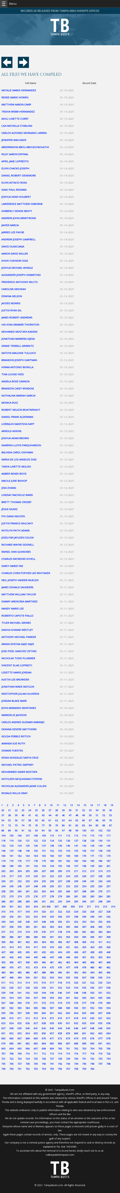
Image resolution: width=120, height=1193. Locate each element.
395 (84, 937)
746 (92, 1063)
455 (3, 962)
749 (3, 1068)
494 (92, 972)
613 (36, 1018)
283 (92, 896)
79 (56, 825)
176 (20, 861)
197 (76, 866)
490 (60, 972)
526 (11, 987)
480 (92, 967)
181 (60, 861)
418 (44, 947)
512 (11, 982)
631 (68, 1023)
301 (11, 906)
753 (36, 1068)
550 (92, 992)
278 (52, 896)
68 (97, 820)
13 (71, 805)
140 (68, 845)
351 (68, 921)
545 (52, 992)
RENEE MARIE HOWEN (14, 97)
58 (29, 820)
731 (84, 1058)
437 (84, 952)
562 (76, 997)
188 (3, 866)
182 (68, 861)
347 (36, 921)
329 (3, 916)
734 (108, 1058)
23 (23, 810)
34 (97, 810)
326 (92, 911)
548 (76, 992)
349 (52, 921)
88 (2, 830)
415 (20, 947)
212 (84, 871)
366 (76, 926)
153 (60, 850)
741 (52, 1063)
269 (92, 891)
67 (90, 820)
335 (52, 916)
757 (68, 1068)
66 (83, 820)
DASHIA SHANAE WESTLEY (17, 629)
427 (3, 952)
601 (52, 1013)
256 (100, 886)
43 (43, 815)
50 (90, 815)
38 (9, 815)
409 (84, 942)
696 (28, 1048)
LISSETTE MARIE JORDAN (16, 672)
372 (11, 932)
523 (100, 982)
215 (108, 871)
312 (97, 906)
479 (84, 967)
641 (36, 1028)
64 (70, 820)
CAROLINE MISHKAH (13, 289)
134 (20, 845)
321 (52, 911)
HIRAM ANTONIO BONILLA (17, 367)
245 (11, 886)
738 (28, 1063)
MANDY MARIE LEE (12, 608)
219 (28, 876)
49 (83, 815)
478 (76, 967)
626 (28, 1023)
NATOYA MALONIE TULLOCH (18, 353)
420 (60, 947)
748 (108, 1063)
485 (20, 972)
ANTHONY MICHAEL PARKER (18, 637)
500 (28, 977)
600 (44, 1013)
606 (92, 1013)
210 (68, 871)
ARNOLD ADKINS (11, 431)
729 (68, 1058)
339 (84, 916)
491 (68, 972)
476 (60, 967)
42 (36, 815)
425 (100, 947)
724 (28, 1058)
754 (44, 1068)
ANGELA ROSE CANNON (15, 381)
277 (44, 896)
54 (2, 820)
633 (84, 1023)
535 (84, 987)
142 (84, 845)
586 (44, 1008)
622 (108, 1018)
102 (100, 830)
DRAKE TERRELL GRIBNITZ (17, 346)
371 (3, 932)
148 (20, 850)
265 (60, 891)
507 (84, 977)
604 (76, 1013)
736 (11, 1063)
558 (44, 997)
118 (3, 840)
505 (68, 977)
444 (28, 957)
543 (36, 992)
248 (36, 886)
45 (56, 815)
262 (36, 891)
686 (60, 1043)
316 (11, 911)
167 (60, 855)
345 (20, 921)
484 (11, 972)
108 (36, 835)
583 (20, 1008)
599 (36, 1013)
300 (3, 906)
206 (36, 871)
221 (44, 876)
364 (60, 926)
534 (76, 987)
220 (36, 876)
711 (36, 1053)
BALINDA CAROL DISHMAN (17, 452)
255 (92, 886)
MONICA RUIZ (9, 402)
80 (63, 825)
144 (100, 845)
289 (28, 901)
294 (68, 901)
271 (108, 891)
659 (68, 1033)
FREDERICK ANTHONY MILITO (19, 282)
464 (76, 962)
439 (100, 952)
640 (28, 1028)
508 (92, 977)
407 (68, 942)
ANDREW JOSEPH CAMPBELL (18, 239)
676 (92, 1038)
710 (28, 1053)
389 (36, 937)
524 (108, 982)
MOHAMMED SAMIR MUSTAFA (19, 771)
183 (76, 861)
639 (20, 1028)
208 (52, 871)
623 (3, 1023)
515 (36, 982)
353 (84, 921)
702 (76, 1048)
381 (84, 932)
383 (100, 932)
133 (11, 845)
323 (68, 911)
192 (36, 866)
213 (92, 871)
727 (52, 1058)
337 (68, 916)
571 (36, 1003)
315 (3, 911)
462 (60, 962)
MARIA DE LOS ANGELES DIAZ (19, 459)
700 (60, 1048)
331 (20, 916)
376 (44, 932)
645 (68, 1028)
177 (28, 861)
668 (28, 1038)
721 (3, 1058)
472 (28, 967)
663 (100, 1033)
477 (68, 967)
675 (84, 1038)
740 (44, 1063)
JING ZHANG (8, 488)
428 (11, 952)
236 (52, 881)
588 (60, 1008)
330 (11, 916)
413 (3, 947)
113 (76, 835)
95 (49, 830)
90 (16, 830)
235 (44, 881)
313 (105, 906)
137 (44, 845)
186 (100, 861)
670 (44, 1038)
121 (28, 840)
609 (3, 1018)
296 (84, 901)
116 (100, 835)
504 (60, 977)
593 (100, 1008)
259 (11, 891)
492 (76, 972)
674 (76, 1038)
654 (28, 1033)
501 (36, 977)
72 (9, 825)
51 (97, 815)
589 (68, 1008)
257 (108, 886)
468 (108, 962)
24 (29, 810)
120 (20, 840)
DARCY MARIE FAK (12, 566)
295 (76, 901)
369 (100, 926)
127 (76, 840)
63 (63, 820)
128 (84, 840)
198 (84, 866)
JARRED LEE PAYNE (12, 232)
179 (44, 861)
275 (28, 896)
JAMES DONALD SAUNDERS (17, 587)
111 (60, 835)
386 (11, 937)
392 (60, 937)
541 (20, 992)
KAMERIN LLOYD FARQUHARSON (21, 445)
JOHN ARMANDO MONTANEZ (18, 708)
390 (44, 937)
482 (108, 967)
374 (28, 932)
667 (20, 1038)
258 (3, 891)
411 (100, 942)
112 (68, 835)
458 (28, 962)
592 (92, 1008)
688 (76, 1043)
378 (60, 932)
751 (20, 1068)
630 (60, 1023)
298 (100, 901)
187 (108, 861)
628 (44, 1023)
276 (36, 896)
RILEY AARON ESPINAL (14, 154)
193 (44, 866)
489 (52, 972)
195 (60, 866)
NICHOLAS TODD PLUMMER (18, 658)
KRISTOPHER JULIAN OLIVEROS (20, 693)
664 (108, 1033)
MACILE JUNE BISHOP (14, 480)
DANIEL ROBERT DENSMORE (18, 175)
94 (43, 830)
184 (84, 861)
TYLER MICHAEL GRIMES (16, 622)
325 (84, 911)
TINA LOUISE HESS (12, 374)
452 (92, 957)
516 (44, 982)
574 (60, 1003)
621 (100, 1018)
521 (84, 982)
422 (76, 947)
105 (11, 835)
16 (91, 805)
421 (68, 947)
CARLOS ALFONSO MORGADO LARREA (24, 133)
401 (20, 942)
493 (84, 972)
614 (44, 1018)
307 (57, 906)
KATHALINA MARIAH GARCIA (18, 395)
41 (29, 815)
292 (52, 901)
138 (52, 845)
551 (100, 992)
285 (108, 896)
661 (84, 1033)
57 (23, 820)
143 (92, 845)
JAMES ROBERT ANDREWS (16, 317)
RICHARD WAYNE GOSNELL (17, 544)
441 (3, 957)
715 (68, 1053)
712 (44, 1053)
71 (2, 825)
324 (76, 911)
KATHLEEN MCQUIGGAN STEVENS (21, 779)
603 (68, 1013)
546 (60, 992)
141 (76, 845)
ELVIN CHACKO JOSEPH (15, 168)
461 (52, 962)
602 (60, 1013)
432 (44, 952)
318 (28, 911)
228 (100, 876)
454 (108, 957)
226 (84, 876)
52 (103, 815)
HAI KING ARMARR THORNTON (20, 324)
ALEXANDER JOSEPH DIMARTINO (21, 275)
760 (92, 1068)
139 (60, 845)
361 (36, 926)
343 (3, 921)
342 (108, 916)
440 (108, 952)
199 (92, 866)
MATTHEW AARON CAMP (16, 104)
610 (11, 1018)
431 (36, 952)
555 (20, 997)
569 (20, 1003)
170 (84, 855)
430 (28, 952)
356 (108, 921)
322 (60, 911)
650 (108, 1028)
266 (68, 891)
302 (20, 906)
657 (52, 1033)
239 (76, 881)
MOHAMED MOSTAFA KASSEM (19, 331)
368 (92, 926)
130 (100, 840)
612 (28, 1018)
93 (36, 830)
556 (28, 997)
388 (28, 937)
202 (3, 871)
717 (84, 1053)
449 (68, 957)
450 (76, 957)
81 (70, 825)
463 (68, 962)
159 (108, 850)
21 (9, 810)
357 (3, 926)
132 (3, 845)
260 (20, 891)
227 (92, 876)
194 (52, 866)
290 (36, 901)
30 (70, 810)
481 (100, 967)
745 (84, 1063)
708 (11, 1053)
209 (60, 871)
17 (98, 805)
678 (108, 1038)
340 (92, 916)
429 (20, 952)
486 (28, 972)
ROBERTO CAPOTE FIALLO (17, 615)
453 (100, 957)
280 (68, 896)
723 (20, 1058)
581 (3, 1008)
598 (28, 1013)
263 (44, 891)
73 (16, 825)
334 (44, 916)
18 (105, 805)
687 (68, 1043)
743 (68, 1063)
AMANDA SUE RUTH (13, 743)
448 (60, 957)
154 (68, 850)
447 (52, 957)
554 (11, 997)
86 (103, 825)
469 (3, 967)
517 (52, 982)
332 (28, 916)
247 (28, 886)
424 (92, 947)
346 (28, 921)
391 (52, 937)
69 (103, 820)
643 (52, 1028)
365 (68, 926)
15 (84, 805)
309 (73, 906)
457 (20, 962)
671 (52, 1038)
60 (43, 820)
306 (48, 906)
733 (100, 1058)
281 (76, 896)
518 (60, 982)
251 (60, 886)
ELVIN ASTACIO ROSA (14, 182)
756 (60, 1068)
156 (84, 850)
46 (63, 815)
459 (36, 962)
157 (92, 850)
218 (20, 876)
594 (108, 1008)
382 (92, 932)
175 (11, 861)
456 (11, 962)
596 (11, 1013)
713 (52, 1053)
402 (28, 942)
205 (28, 871)
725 (36, 1058)
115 (92, 835)
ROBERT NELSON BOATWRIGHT (20, 409)
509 (100, 977)
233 (28, 881)
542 (28, 992)
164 (36, 855)
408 (76, 942)
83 (83, 825)
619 (84, 1018)
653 (20, 1033)
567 (3, 1003)
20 (2, 810)
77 (43, 825)
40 (23, 815)
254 (84, 886)
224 (68, 876)
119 (11, 840)
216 (3, 876)
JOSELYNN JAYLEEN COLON (17, 537)
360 (28, 926)
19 (111, 805)
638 (11, 1028)
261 (28, 891)
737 (20, 1063)
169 (76, 855)
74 (23, 825)
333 (36, 916)
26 (43, 810)
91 (23, 830)
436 (76, 952)
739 (36, 1063)
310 (81, 906)
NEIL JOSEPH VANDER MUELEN (19, 580)
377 (52, 932)
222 (52, 876)
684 (44, 1043)
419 (52, 947)
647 (84, 1028)
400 (11, 942)
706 (108, 1048)
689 (84, 1043)
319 (36, 911)
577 (84, 1003)
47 (70, 815)
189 (11, 866)
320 (44, 911)
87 (110, 825)
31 (76, 810)
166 (52, 855)
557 (36, 997)
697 (36, 1048)
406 (60, 942)
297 (92, 901)
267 (76, 891)
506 (76, 977)
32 (83, 810)
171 (92, 855)
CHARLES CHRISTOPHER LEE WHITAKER (25, 573)
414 (11, 947)
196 (68, 866)
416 (28, 947)
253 (76, 886)
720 (108, 1053)
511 (3, 982)
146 (3, 850)
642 (44, 1028)
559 (52, 997)
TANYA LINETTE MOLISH (16, 466)
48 (76, 815)
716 (76, 1053)
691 (100, 1043)
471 (20, 967)
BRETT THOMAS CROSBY (16, 502)
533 (68, 987)
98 (70, 830)
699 (52, 1048)
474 (44, 967)
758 (76, 1068)
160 (3, 855)
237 (60, 881)
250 (52, 886)
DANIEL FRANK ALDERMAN (17, 417)
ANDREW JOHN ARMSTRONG (18, 218)
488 (44, 972)
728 (60, 1058)
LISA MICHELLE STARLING (16, 125)
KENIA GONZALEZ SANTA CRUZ (19, 757)
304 (36, 906)
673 (68, 1038)
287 (11, 901)
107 (28, 835)
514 (28, 982)
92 (29, 830)
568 (11, 1003)
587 (52, 1008)
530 (44, 987)
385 (3, 937)
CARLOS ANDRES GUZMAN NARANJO (22, 722)
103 (108, 830)
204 (20, 871)
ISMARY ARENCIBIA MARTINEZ (19, 601)
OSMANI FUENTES (12, 750)
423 (84, 947)
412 (108, 942)
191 (28, 866)
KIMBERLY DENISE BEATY (16, 211)
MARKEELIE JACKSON (13, 715)
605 (84, 1013)
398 (108, 937)
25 (36, 810)
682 (28, 1043)
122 (36, 840)
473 (36, 967)
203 (11, 871)
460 (44, 962)
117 (108, 835)
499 (20, 977)
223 (60, 876)
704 (92, 1048)
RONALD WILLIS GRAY (14, 793)
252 (68, 886)
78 (49, 825)
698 (44, 1048)
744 (76, 1063)
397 (100, 937)
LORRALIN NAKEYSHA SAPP (17, 424)
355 (100, 921)
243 (108, 881)
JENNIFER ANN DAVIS (13, 140)
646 (76, 1028)
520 (76, 982)
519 (68, 982)
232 (20, 881)
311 (89, 906)
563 (84, 997)
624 (11, 1023)
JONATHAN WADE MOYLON (17, 686)
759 (84, 1068)
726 (44, 1058)
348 (44, 921)
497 (3, 977)
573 (52, 1003)
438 (92, 952)
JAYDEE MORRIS (10, 303)
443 (20, 957)
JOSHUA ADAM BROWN (15, 438)
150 (36, 850)
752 (28, 1068)
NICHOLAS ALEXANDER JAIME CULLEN (23, 786)
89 (9, 830)
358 (11, 926)
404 (44, 942)
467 (100, 962)
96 (56, 830)
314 (113, 906)
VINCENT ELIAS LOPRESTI (16, 665)
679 (3, 1043)
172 (100, 855)
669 (36, 1038)
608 (108, 1013)
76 (36, 825)
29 (63, 810)
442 (11, 957)
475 (52, 967)
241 (92, 881)
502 (44, 977)
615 (52, 1018)
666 (11, 1038)
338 (76, 916)
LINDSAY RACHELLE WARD (17, 495)
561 (68, 997)
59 (36, 820)
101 (92, 830)
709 (20, 1053)
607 (100, 1013)
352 (76, 921)
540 (11, 992)
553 (3, 997)
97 (63, 830)
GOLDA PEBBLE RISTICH (16, 736)
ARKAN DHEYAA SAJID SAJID (17, 644)
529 (36, 987)
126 (68, 840)
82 (76, 825)
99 (76, 830)
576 (76, 1003)
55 (9, 820)
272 (3, 896)
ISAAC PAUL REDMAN (13, 189)
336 (60, 916)
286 (3, 901)
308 (65, 906)
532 (60, 987)
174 (3, 861)
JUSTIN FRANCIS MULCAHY (17, 523)
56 (16, 820)
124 (52, 840)
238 (68, 881)
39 (16, 815)
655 (36, 1033)
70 (110, 820)
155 (76, 850)
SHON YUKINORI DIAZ (14, 260)
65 (76, 820)
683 (36, 1043)
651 (3, 1033)
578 (92, 1003)
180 (52, 861)
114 (84, 835)
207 (44, 871)
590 (76, 1008)
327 (100, 911)
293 (60, 901)
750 (11, 1068)
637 (3, 1028)
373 (20, 932)
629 (52, 1023)
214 (100, 871)
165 (44, 855)
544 (44, 992)
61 (49, 820)
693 (3, 1048)
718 (92, 1053)
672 (60, 1038)
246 (20, 886)
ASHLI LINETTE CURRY (14, 118)
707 (3, 1053)
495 (100, 972)
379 (68, 932)
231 (11, 881)
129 (92, 840)
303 (28, 906)
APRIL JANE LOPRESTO (15, 161)
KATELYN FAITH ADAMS (15, 530)
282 (84, 896)
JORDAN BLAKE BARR (14, 700)
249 (44, 886)
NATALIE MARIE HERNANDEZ (18, 90)
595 (3, 1013)
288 (20, 901)
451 (84, 957)
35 (103, 810)
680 (11, 1043)
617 (68, 1018)
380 (76, 932)
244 (3, 886)
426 (108, 947)
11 (58, 805)
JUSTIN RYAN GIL (11, 310)
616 (60, 1018)
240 (84, 881)
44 (49, 815)
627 (36, 1023)
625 (20, 1023)
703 (84, 1048)
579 (100, 1003)
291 (44, 901)
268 (84, 891)
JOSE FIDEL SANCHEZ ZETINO (19, 651)
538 (108, 987)
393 (68, 937)
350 (60, 921)
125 (60, 840)
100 (84, 830)
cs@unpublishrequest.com (60, 1154)
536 (92, 987)
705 (100, 1048)
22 (16, 810)
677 (100, 1038)
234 (36, 881)
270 (100, 891)
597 (20, 1013)
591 (84, 1008)
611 (20, 1018)
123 (44, 840)
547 (68, 992)
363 (52, 926)
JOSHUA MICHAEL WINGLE (17, 267)
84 (90, 825)
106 (20, 835)
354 (92, 921)
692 (108, 1043)
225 (76, 876)
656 (44, 1033)
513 (20, 982)
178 (36, 861)
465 (84, 962)
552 (108, 992)
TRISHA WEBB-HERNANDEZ (18, 111)
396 (92, 937)
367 (84, 926)
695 (20, 1048)
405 (52, 942)
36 (110, 810)
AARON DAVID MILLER (14, 253)
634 (92, 1023)
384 (108, 932)
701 (68, 1048)
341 (100, 916)
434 (60, 952)
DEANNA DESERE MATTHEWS (19, 729)
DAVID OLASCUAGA (12, 246)
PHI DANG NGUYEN (13, 516)
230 (3, 881)
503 (52, 977)
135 (28, 845)
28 (56, 810)
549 (84, 992)
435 (68, 952)
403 (36, 942)
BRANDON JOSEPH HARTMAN (19, 360)
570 (28, 1003)
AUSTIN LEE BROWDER (15, 679)
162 (20, 855)
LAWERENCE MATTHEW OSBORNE (22, 204)
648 (92, 1028)
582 (11, 1008)
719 (100, 1053)
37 (2, 815)
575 (68, 1003)
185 (92, 861)
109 (44, 835)
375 (36, 932)
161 (11, 855)
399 (3, 942)
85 (97, 825)
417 (36, 947)
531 (52, 987)
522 (92, 982)
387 (20, 937)
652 (11, 1033)
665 (3, 1038)
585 (36, 1008)
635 (100, 1023)
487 (36, 972)
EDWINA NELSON (11, 296)
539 (3, 992)
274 (20, 896)
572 (44, 1003)
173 (108, 855)
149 (28, 850)
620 (92, 1018)
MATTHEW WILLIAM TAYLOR (18, 594)
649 (100, 1028)
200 (100, 866)
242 (100, 881)
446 (44, 957)
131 (108, 840)
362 (44, 926)
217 (11, 876)
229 (108, 876)
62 (56, 820)
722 (11, 1058)
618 (76, 1018)
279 (60, 896)
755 (52, 1068)
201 (108, 866)
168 (68, 855)
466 (92, 962)
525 (3, 987)
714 (60, 1053)
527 (20, 987)
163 (28, 855)
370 (108, 926)
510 (108, 977)
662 (92, 1033)
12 (64, 805)
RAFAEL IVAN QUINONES (16, 551)
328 (108, 911)
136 (36, 845)
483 (3, 972)
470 (11, 967)
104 (3, 835)
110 (52, 835)
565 (100, 997)
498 (11, 977)
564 (92, 997)
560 (60, 997)
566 (108, 997)
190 (20, 866)
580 (108, 1003)
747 (100, 1063)
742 (60, 1063)
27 (49, 810)
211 (76, 871)
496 (108, 972)
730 (76, 1058)
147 (11, 850)
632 (76, 1023)
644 (60, 1028)
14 (78, 805)
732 (92, 1058)
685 (52, 1043)
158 (100, 850)
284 (100, 896)
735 (3, 1063)
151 (44, 850)
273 (11, 896)
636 (108, 1023)
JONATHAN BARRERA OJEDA (18, 338)
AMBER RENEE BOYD (13, 473)
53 (110, 815)
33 (90, 810)
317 (20, 911)
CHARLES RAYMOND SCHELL (18, 558)
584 (28, 1008)
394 (76, 937)
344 (11, 921)
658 (60, 1033)
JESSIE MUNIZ (9, 509)
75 (29, 825)
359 (20, 926)
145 (108, 845)
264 (52, 891)
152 (52, 850)
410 (92, 942)
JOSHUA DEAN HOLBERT (16, 196)
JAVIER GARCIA (10, 225)
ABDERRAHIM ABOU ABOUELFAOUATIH (25, 147)
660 (76, 1033)
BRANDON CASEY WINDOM (17, 388)
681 (20, 1043)
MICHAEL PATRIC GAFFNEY (17, 764)
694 (11, 1048)
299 (108, 901)
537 (100, 987)
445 (36, 957)
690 (92, 1043)
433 (52, 952)
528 (28, 987)
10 (51, 805)
